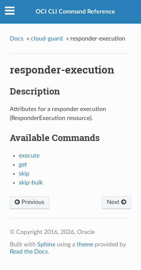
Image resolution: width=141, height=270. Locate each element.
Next (116, 202)
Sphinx (46, 245)
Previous (29, 202)
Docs (16, 39)
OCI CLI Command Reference (75, 12)
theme (85, 245)
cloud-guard (47, 39)
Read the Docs (29, 252)
